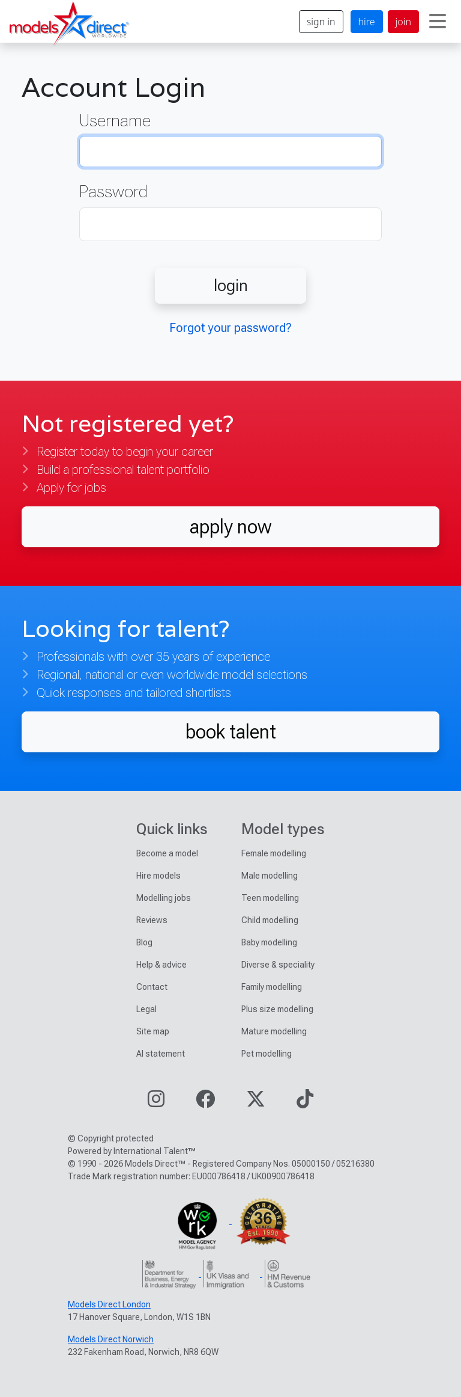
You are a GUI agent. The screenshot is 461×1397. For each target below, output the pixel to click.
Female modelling (273, 853)
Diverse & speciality (278, 964)
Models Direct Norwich (111, 1339)
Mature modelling (274, 1031)
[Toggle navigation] (437, 21)
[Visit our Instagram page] (156, 1102)
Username (115, 120)
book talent (230, 731)
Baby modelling (269, 942)
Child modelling (269, 920)
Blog (144, 942)
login (231, 285)
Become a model (167, 853)
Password (113, 191)
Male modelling (269, 875)
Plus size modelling (277, 1009)
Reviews (151, 920)
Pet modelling (266, 1053)
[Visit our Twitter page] (256, 1102)
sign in (321, 21)
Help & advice (161, 964)
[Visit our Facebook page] (205, 1102)
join (403, 21)
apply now (230, 526)
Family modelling (271, 987)
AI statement (160, 1053)
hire (366, 21)
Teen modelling (270, 898)
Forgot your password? (230, 328)
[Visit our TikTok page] (305, 1102)
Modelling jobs (163, 898)
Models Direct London (109, 1304)
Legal (146, 1009)
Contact (151, 987)
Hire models (158, 875)
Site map (152, 1031)
